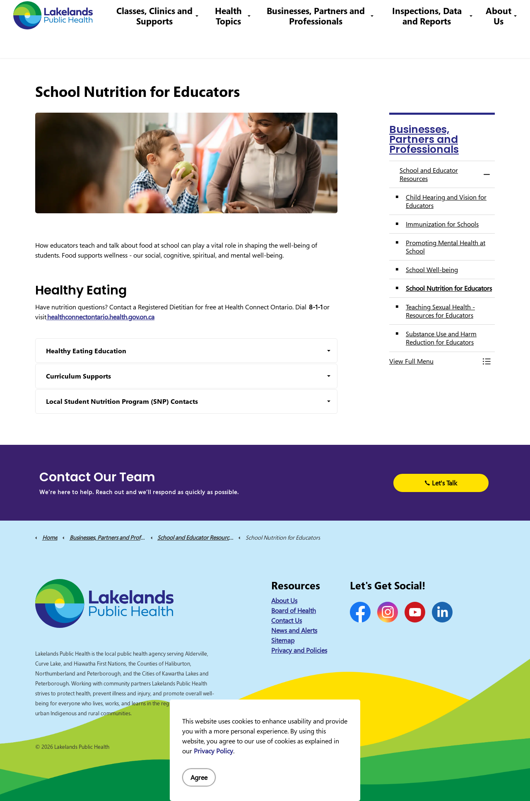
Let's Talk (441, 483)
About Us (498, 43)
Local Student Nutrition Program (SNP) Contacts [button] (122, 401)
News (213, 14)
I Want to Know (460, 14)
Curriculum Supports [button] (78, 376)
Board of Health (293, 610)
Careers (277, 14)
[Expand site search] (511, 14)
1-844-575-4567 (321, 14)
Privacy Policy (213, 750)
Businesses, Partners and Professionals (321, 43)
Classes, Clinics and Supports (164, 43)
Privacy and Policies (299, 650)
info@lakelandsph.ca (386, 14)
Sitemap (282, 640)
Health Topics (235, 43)
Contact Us (243, 14)
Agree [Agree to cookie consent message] (199, 777)
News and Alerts (294, 630)
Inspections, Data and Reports (428, 43)
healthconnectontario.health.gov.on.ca (100, 316)
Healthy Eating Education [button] (86, 350)
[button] (433, 361)
